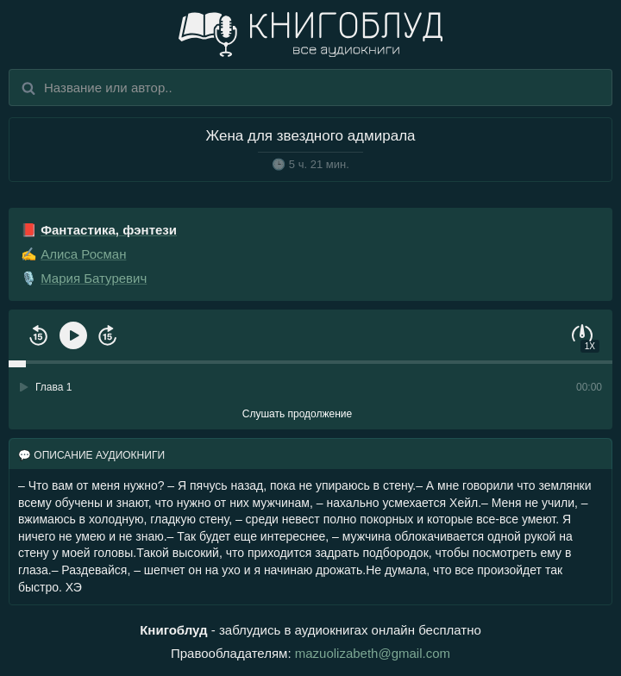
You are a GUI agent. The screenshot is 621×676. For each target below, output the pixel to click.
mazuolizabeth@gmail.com (372, 653)
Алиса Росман (83, 254)
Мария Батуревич (94, 278)
